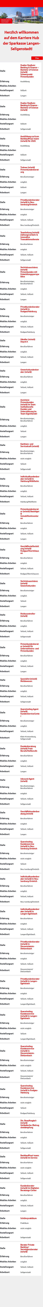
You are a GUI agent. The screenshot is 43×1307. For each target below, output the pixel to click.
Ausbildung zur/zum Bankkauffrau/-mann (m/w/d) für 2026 (29, 138)
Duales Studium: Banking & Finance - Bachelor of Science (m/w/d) (29, 106)
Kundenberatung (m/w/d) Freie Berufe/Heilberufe (28, 748)
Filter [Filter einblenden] (37, 58)
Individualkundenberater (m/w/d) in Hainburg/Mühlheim (29, 478)
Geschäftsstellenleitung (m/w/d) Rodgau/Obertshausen (29, 549)
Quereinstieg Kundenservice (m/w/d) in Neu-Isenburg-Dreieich (28, 845)
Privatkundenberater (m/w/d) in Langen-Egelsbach (29, 981)
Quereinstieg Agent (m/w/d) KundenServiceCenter (29, 712)
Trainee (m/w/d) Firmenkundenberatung (29, 169)
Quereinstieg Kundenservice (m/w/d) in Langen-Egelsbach (28, 1014)
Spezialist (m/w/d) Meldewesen (28, 680)
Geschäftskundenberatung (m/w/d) (29, 812)
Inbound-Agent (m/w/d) (27, 780)
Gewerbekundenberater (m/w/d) (29, 371)
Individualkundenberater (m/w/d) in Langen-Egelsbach (29, 911)
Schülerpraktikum (28, 1218)
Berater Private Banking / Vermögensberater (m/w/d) (29, 1248)
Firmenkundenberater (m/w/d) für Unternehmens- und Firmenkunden (29, 647)
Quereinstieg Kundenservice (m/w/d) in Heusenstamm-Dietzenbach (27, 1051)
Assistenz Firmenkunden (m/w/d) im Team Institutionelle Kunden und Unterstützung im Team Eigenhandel (28, 407)
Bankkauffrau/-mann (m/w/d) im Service (29, 1156)
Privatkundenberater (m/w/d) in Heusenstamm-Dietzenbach (29, 945)
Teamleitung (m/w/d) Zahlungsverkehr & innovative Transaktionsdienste (29, 236)
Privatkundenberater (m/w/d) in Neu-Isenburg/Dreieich (29, 202)
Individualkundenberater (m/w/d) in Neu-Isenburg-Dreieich (29, 878)
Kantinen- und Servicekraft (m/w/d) (29, 445)
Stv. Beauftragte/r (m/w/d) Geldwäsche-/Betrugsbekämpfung (29, 1124)
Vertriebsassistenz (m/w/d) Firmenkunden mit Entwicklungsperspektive (29, 272)
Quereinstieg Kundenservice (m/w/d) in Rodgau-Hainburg (29, 1089)
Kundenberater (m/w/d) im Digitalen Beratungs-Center (29, 1188)
